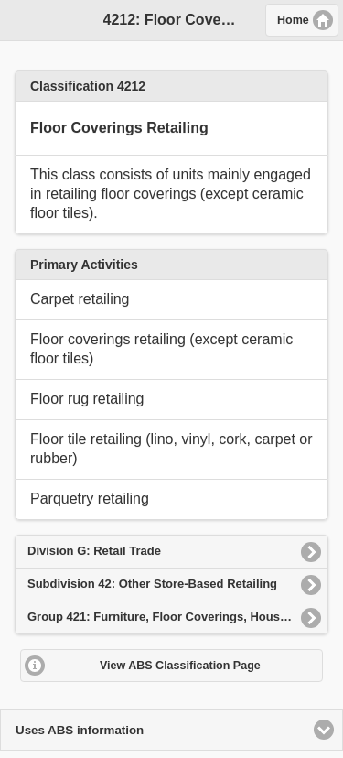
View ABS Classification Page (180, 665)
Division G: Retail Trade (94, 551)
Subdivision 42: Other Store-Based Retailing (152, 583)
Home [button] (293, 20)
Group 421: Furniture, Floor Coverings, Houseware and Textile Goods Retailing (177, 616)
